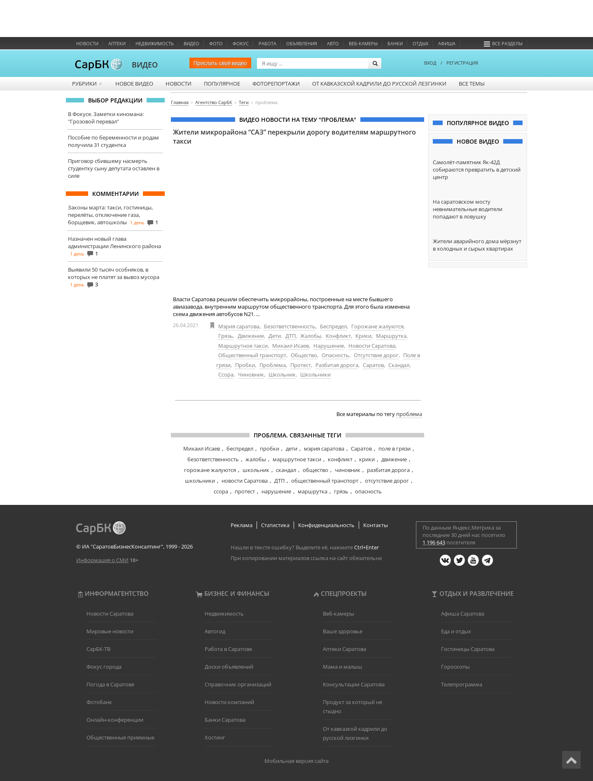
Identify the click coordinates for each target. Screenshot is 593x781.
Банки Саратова (225, 719)
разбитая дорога (388, 470)
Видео (191, 43)
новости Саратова (245, 480)
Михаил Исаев (290, 345)
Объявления (301, 43)
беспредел (239, 448)
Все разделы (503, 43)
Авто (333, 43)
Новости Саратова (371, 345)
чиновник (347, 470)
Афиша (446, 43)
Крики (363, 335)
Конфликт (338, 335)
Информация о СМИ (102, 560)
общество (315, 470)
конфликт (340, 459)
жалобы (255, 459)
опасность (368, 491)
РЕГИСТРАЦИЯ (462, 63)
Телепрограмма (461, 684)
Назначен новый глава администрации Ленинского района (114, 242)
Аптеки (117, 43)
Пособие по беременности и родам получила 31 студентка (113, 141)
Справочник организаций (238, 684)
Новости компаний (229, 702)
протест (245, 491)
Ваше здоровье (342, 631)
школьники (200, 480)
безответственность (213, 459)
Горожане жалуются (377, 326)
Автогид (215, 631)
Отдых (420, 43)
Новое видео (134, 83)
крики (367, 459)
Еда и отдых (456, 631)
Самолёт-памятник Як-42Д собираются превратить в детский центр (477, 169)
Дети (274, 335)
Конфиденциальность (326, 525)
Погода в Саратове (110, 684)
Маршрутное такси (243, 345)
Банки (395, 43)
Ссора (225, 374)
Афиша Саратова (462, 613)
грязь (341, 491)
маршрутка (312, 491)
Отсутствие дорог (376, 355)
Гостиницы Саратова (468, 649)
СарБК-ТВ (98, 649)
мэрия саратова (324, 448)
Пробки (245, 365)
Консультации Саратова (354, 684)
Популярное (222, 83)
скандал (286, 470)
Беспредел (333, 326)
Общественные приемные (120, 737)
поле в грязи (394, 448)
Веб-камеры (363, 43)
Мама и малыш (342, 666)
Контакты (375, 525)
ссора (221, 491)
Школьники (315, 374)
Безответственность (289, 326)
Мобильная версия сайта (296, 761)
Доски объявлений (229, 666)
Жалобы (310, 335)
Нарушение (328, 345)
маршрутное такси (297, 459)
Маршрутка (391, 335)
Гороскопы (455, 666)
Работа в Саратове (228, 649)
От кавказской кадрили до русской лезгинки (379, 83)
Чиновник (251, 374)
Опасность (335, 355)
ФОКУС (241, 43)
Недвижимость (154, 43)
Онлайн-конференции (114, 719)
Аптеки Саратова (344, 649)
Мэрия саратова (238, 326)
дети (291, 448)
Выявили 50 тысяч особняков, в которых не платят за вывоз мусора (113, 273)
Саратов (373, 365)
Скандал (398, 365)
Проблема (272, 365)
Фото (216, 43)
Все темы (472, 83)
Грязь (225, 335)
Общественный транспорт (252, 355)
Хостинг (215, 737)
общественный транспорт (324, 480)
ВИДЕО (145, 65)
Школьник (282, 374)
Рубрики (87, 83)
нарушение (276, 491)
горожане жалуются (210, 470)
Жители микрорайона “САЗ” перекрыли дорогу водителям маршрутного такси (294, 137)
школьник (256, 470)
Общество (304, 355)
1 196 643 (434, 542)
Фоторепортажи (276, 83)
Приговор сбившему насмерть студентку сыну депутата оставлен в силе (113, 168)
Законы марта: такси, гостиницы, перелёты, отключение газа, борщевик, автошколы (110, 215)
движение (394, 459)
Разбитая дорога (336, 365)
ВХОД (430, 63)
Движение (251, 335)
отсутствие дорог (387, 480)
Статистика (275, 525)
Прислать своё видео (220, 63)
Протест (300, 365)
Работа (267, 43)
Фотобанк (99, 702)
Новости (87, 43)
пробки (269, 448)
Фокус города (103, 666)
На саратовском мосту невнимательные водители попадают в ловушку (467, 209)
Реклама (241, 525)
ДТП (290, 335)
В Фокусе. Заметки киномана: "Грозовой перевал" (106, 117)
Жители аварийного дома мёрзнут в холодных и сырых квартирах (477, 244)
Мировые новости (109, 631)
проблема (409, 414)
